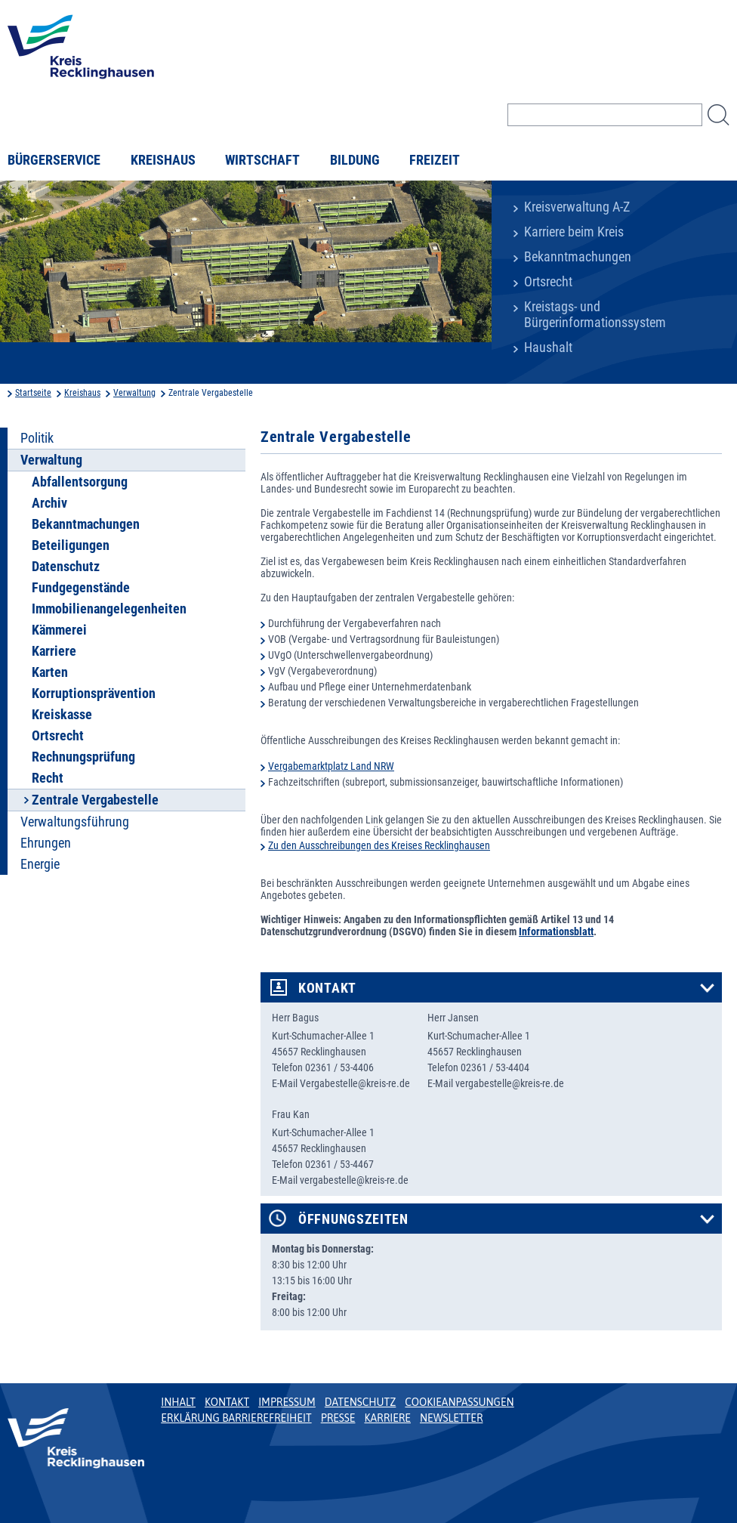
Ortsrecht (548, 281)
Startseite (33, 393)
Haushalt (548, 347)
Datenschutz (66, 566)
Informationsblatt (556, 931)
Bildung (355, 160)
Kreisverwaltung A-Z (577, 207)
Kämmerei (59, 630)
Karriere (54, 651)
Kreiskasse (62, 714)
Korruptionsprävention (94, 693)
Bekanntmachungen (577, 256)
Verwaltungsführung (74, 821)
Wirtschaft (262, 160)
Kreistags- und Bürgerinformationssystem (595, 314)
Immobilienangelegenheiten (109, 608)
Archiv (49, 503)
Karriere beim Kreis (574, 231)
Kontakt (327, 988)
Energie (40, 864)
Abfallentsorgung (80, 482)
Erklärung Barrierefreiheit (236, 1418)
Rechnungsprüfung (83, 757)
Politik (37, 438)
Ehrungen (45, 843)
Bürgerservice (54, 160)
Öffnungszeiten (353, 1219)
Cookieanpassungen (459, 1402)
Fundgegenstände (81, 587)
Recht (47, 778)
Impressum (287, 1402)
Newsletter (451, 1418)
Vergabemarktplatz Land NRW (331, 766)
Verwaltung (134, 393)
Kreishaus (163, 160)
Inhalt (178, 1402)
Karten (50, 672)
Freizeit (434, 160)
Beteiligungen (70, 545)
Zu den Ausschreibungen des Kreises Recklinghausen (379, 845)
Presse (338, 1418)
